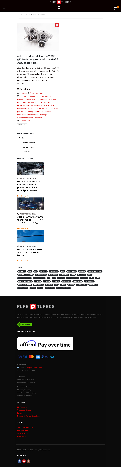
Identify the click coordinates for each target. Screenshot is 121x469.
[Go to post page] (30, 169)
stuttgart (44, 115)
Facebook (19, 463)
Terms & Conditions (25, 428)
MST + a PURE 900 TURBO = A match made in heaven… (30, 253)
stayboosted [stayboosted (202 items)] (82, 285)
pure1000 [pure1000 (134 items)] (56, 282)
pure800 (54, 108)
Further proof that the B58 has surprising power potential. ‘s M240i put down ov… (29, 187)
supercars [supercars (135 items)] (93, 285)
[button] (4, 8)
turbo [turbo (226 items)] (40, 289)
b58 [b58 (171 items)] (35, 272)
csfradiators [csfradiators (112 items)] (41, 275)
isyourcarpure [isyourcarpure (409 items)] (39, 279)
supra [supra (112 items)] (32, 289)
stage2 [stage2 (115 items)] (71, 285)
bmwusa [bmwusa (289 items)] (82, 272)
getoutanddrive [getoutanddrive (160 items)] (24, 279)
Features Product (28, 143)
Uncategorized (24, 152)
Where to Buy (22, 435)
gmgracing (47, 102)
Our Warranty (22, 432)
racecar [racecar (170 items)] (49, 285)
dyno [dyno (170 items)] (73, 275)
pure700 (46, 108)
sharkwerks (46, 112)
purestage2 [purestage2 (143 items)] (89, 282)
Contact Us (21, 438)
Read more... (22, 125)
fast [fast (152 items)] (89, 275)
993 (28, 96)
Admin (24, 93)
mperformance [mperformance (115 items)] (72, 279)
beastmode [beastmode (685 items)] (54, 272)
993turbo (40, 96)
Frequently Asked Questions (28, 417)
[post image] (38, 37)
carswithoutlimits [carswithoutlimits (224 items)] (25, 275)
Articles (21, 138)
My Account (22, 408)
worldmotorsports (34, 118)
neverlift (41, 105)
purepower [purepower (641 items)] (77, 282)
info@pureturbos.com (33, 368)
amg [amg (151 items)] (29, 272)
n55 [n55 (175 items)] (97, 279)
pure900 (28, 112)
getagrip (52, 99)
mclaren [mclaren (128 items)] (61, 279)
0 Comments (25, 121)
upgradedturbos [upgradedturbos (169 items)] (63, 289)
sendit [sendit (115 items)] (63, 285)
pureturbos (36, 112)
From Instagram (36, 93)
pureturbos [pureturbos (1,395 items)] (38, 285)
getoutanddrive (23, 102)
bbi (46, 96)
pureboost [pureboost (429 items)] (66, 282)
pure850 (20, 112)
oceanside (50, 105)
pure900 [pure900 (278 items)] (47, 282)
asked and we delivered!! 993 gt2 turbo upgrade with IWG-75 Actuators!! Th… (37, 59)
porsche (28, 108)
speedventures (23, 115)
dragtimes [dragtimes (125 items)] (64, 275)
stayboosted (35, 115)
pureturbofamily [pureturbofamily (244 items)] (24, 285)
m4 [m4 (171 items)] (54, 279)
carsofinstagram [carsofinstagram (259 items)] (94, 272)
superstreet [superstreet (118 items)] (23, 289)
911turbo (23, 96)
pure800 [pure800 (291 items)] (38, 282)
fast (49, 96)
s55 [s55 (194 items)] (56, 285)
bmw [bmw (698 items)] (62, 272)
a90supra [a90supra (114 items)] (21, 272)
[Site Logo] (60, 2)
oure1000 (21, 108)
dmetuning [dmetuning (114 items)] (53, 275)
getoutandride (36, 102)
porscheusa (38, 108)
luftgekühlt (21, 105)
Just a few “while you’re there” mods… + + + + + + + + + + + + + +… (30, 220)
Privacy (20, 414)
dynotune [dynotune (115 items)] (81, 275)
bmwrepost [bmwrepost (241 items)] (71, 272)
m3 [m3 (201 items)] (49, 279)
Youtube (24, 463)
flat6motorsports (24, 99)
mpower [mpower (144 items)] (84, 279)
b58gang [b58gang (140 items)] (43, 272)
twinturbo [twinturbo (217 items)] (49, 289)
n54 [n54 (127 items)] (91, 279)
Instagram (28, 463)
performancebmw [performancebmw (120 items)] (25, 282)
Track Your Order (24, 411)
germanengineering (40, 99)
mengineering (32, 105)
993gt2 (33, 96)
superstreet (22, 118)
